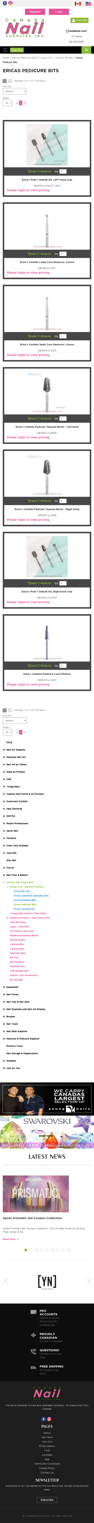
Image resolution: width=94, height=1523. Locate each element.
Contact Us (47, 1472)
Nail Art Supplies (15, 750)
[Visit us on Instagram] (50, 1419)
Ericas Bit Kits (22, 891)
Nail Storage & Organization (22, 1053)
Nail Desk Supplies (16, 1031)
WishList (44, 171)
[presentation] (5, 1281)
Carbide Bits (17, 944)
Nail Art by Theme (16, 764)
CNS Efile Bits (18, 922)
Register (35, 11)
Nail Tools (12, 1024)
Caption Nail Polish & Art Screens (25, 794)
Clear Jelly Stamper (17, 845)
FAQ (47, 1450)
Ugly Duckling (14, 808)
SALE (9, 742)
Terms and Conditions (47, 1463)
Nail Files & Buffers (17, 875)
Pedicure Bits (17, 966)
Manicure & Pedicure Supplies (22, 1038)
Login (58, 11)
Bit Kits (14, 957)
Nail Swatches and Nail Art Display (25, 1009)
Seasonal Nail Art (16, 757)
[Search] (86, 50)
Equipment (12, 987)
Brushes (10, 1016)
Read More (9, 1239)
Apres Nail (12, 831)
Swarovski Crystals (17, 801)
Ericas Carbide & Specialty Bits (31, 895)
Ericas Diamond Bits (25, 900)
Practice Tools (14, 1046)
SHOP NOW (46, 1102)
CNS (8, 779)
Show (6, 98)
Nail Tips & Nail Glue (17, 1002)
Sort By (7, 86)
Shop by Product (15, 772)
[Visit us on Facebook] (44, 1419)
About (47, 1432)
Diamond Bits (17, 940)
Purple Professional (17, 823)
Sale (47, 1459)
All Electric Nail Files (22, 931)
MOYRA (10, 816)
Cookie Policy (47, 1468)
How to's (47, 1441)
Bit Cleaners (17, 962)
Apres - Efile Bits (19, 926)
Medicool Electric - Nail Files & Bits (30, 918)
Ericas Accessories (24, 909)
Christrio (11, 838)
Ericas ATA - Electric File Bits (57, 58)
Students (11, 1061)
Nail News (47, 1437)
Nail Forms (12, 994)
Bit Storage (16, 979)
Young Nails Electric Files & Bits (28, 913)
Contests (47, 1455)
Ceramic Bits (17, 949)
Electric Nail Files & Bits (25, 58)
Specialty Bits (18, 953)
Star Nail (11, 860)
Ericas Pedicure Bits (25, 904)
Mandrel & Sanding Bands (24, 935)
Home (6, 58)
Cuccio (10, 867)
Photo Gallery (47, 1446)
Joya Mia (11, 853)
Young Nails (13, 786)
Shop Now (17, 49)
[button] (25, 1251)
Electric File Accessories (24, 975)
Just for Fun (13, 1068)
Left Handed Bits (19, 971)
